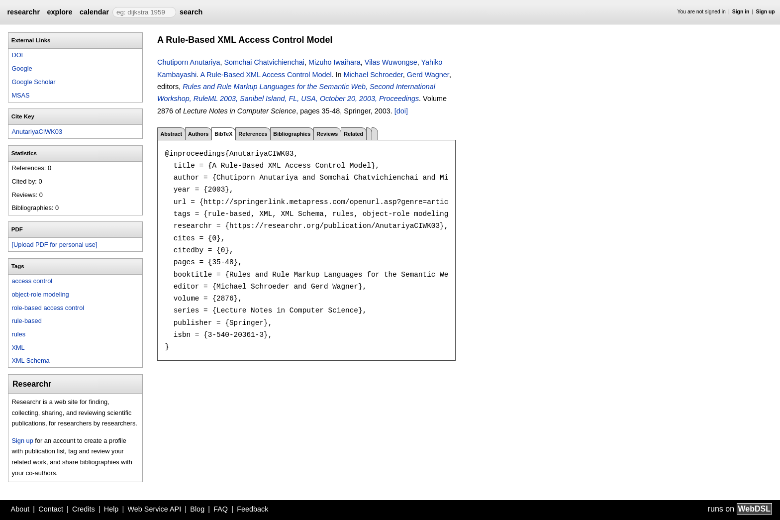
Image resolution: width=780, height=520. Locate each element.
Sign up (765, 11)
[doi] (401, 111)
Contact (50, 509)
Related (353, 134)
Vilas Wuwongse (391, 62)
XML (17, 347)
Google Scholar (33, 82)
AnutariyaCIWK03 (36, 131)
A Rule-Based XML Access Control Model (265, 75)
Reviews (327, 134)
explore (59, 12)
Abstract (171, 134)
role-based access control (47, 308)
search (191, 12)
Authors (198, 134)
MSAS (20, 95)
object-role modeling (40, 294)
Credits (83, 509)
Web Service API (154, 509)
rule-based (26, 320)
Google (21, 68)
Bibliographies (291, 134)
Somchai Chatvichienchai (264, 62)
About (20, 509)
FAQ (220, 509)
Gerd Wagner (428, 75)
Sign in (741, 11)
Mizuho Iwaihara (334, 62)
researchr (23, 12)
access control (31, 281)
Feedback (252, 509)
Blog (197, 509)
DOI (17, 55)
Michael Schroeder (373, 75)
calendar (94, 12)
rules (18, 334)
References (252, 134)
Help (111, 509)
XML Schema (30, 360)
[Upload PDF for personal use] (54, 244)
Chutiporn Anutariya (188, 62)
